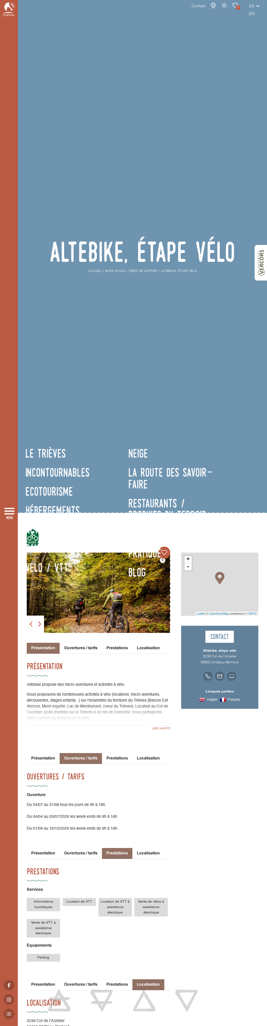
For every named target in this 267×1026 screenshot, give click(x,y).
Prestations (117, 648)
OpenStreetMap (219, 613)
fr (234, 12)
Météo (207, 10)
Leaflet (200, 613)
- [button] (188, 567)
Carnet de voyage (218, 10)
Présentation (43, 758)
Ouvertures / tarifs (80, 648)
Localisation (148, 648)
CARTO (252, 613)
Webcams (196, 10)
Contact (181, 11)
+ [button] (188, 559)
